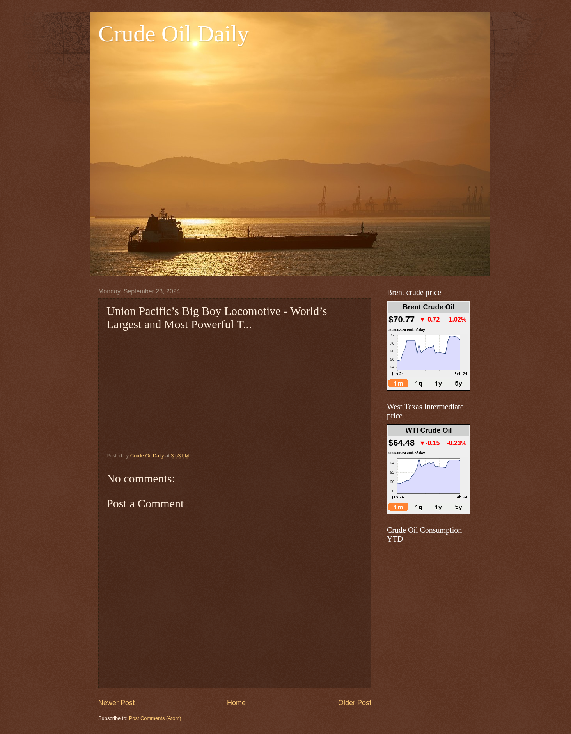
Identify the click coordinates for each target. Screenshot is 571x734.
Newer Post (116, 703)
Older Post (354, 703)
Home (236, 703)
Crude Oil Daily (173, 33)
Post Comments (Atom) (155, 718)
